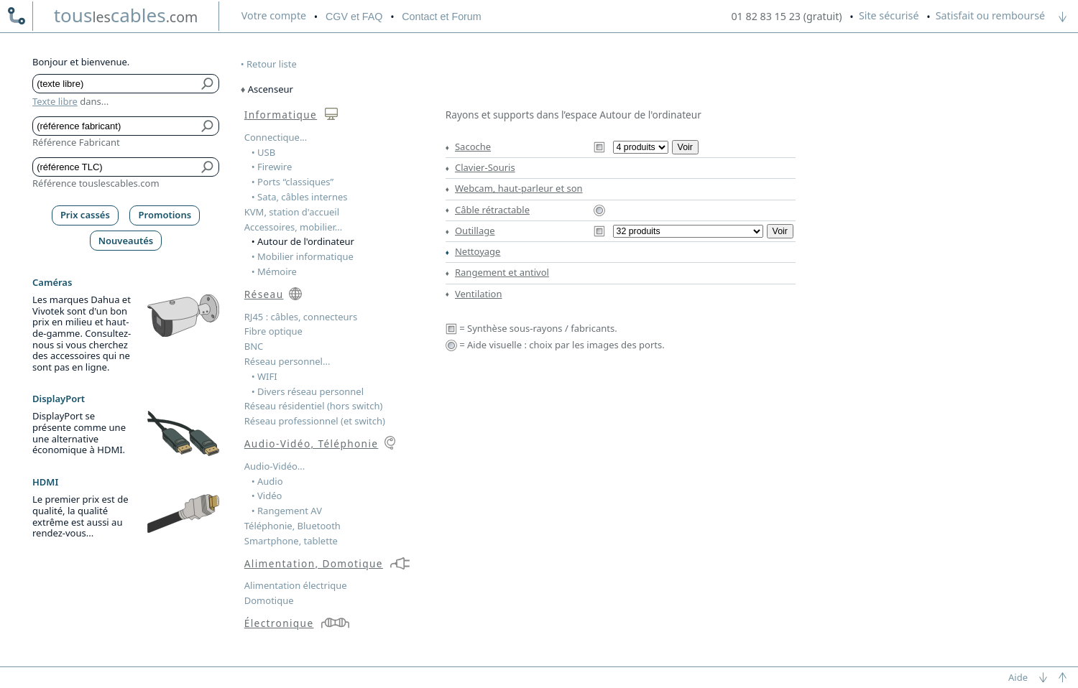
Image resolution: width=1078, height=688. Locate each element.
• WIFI (264, 376)
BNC (254, 346)
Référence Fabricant (76, 142)
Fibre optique (273, 331)
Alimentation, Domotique (313, 563)
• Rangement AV (287, 510)
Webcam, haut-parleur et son (519, 188)
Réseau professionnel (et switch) (314, 420)
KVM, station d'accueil (291, 211)
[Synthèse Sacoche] (599, 146)
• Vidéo (267, 495)
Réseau (264, 294)
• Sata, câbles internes (300, 196)
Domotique (269, 600)
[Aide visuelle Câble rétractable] (599, 209)
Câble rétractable (492, 209)
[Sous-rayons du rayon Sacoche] (640, 147)
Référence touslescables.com (96, 183)
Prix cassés (85, 214)
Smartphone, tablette (291, 540)
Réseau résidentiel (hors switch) (313, 405)
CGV (354, 16)
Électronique (279, 623)
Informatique (280, 114)
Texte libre (55, 101)
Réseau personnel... (287, 361)
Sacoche (473, 146)
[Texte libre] (115, 84)
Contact (441, 16)
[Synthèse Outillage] (599, 230)
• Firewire (272, 166)
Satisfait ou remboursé (990, 15)
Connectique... (276, 137)
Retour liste (272, 63)
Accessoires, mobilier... (293, 226)
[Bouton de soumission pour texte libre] (208, 84)
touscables (126, 15)
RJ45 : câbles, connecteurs (300, 316)
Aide (1018, 677)
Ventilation (478, 293)
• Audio (267, 481)
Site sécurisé (889, 15)
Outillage (475, 230)
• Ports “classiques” (293, 181)
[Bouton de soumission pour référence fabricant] (208, 126)
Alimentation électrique (295, 585)
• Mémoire (274, 271)
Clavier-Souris (485, 167)
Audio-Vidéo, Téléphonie (311, 443)
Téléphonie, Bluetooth (292, 525)
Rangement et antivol (502, 272)
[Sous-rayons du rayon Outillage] (688, 231)
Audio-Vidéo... (274, 466)
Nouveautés (126, 240)
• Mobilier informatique (303, 256)
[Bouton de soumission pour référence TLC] (208, 167)
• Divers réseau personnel (308, 391)
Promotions (165, 214)
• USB (263, 152)
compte (273, 15)
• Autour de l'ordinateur (303, 241)
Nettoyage (477, 251)
